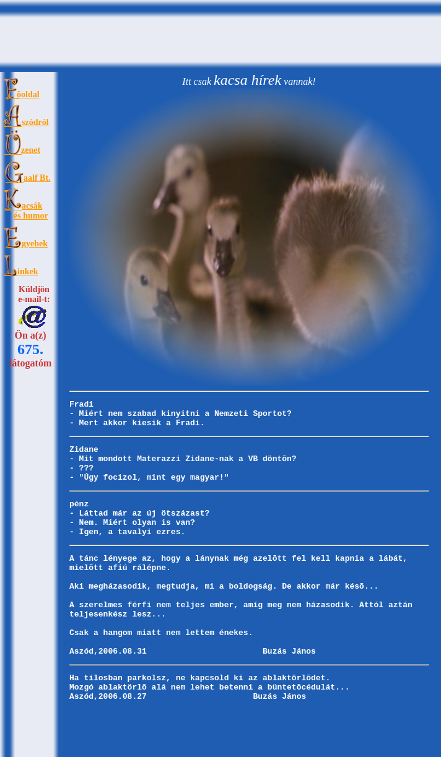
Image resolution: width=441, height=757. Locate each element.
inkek (27, 271)
